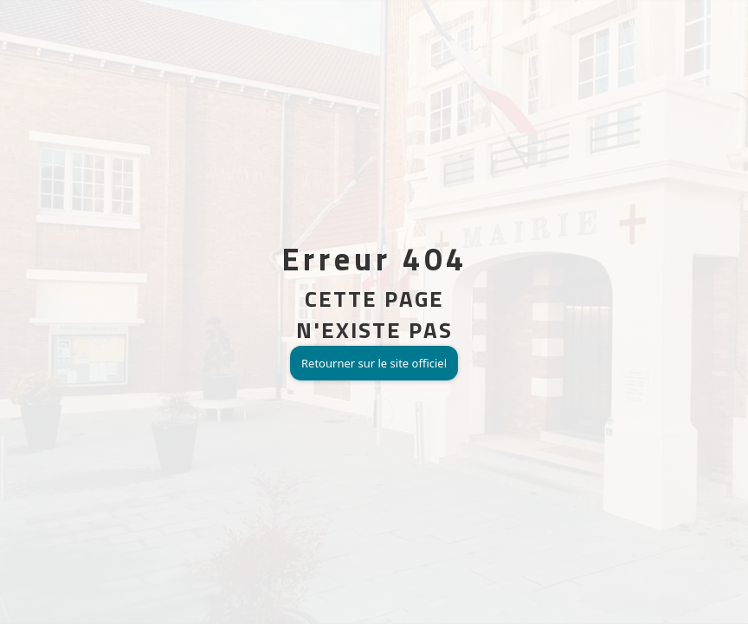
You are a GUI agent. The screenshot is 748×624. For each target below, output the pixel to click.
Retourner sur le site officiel (374, 363)
